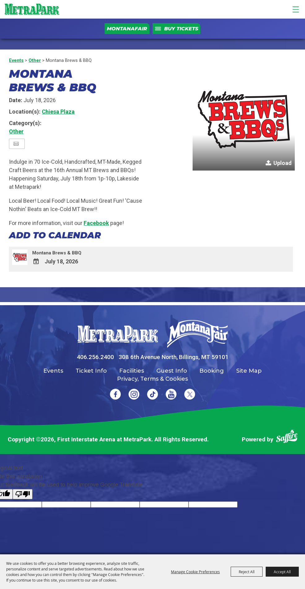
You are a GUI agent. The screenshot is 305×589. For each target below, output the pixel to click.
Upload (282, 163)
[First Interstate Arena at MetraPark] (31, 9)
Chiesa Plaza (58, 111)
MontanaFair (127, 29)
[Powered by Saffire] (286, 437)
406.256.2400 (95, 357)
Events (16, 60)
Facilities (131, 370)
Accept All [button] (282, 571)
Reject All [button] (247, 571)
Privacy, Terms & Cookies (152, 378)
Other (34, 60)
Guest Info (171, 370)
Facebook (96, 223)
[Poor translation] (23, 494)
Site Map (249, 370)
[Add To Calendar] (36, 261)
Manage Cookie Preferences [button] (195, 571)
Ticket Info (91, 370)
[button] (243, 119)
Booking (211, 370)
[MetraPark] (117, 334)
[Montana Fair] (197, 334)
